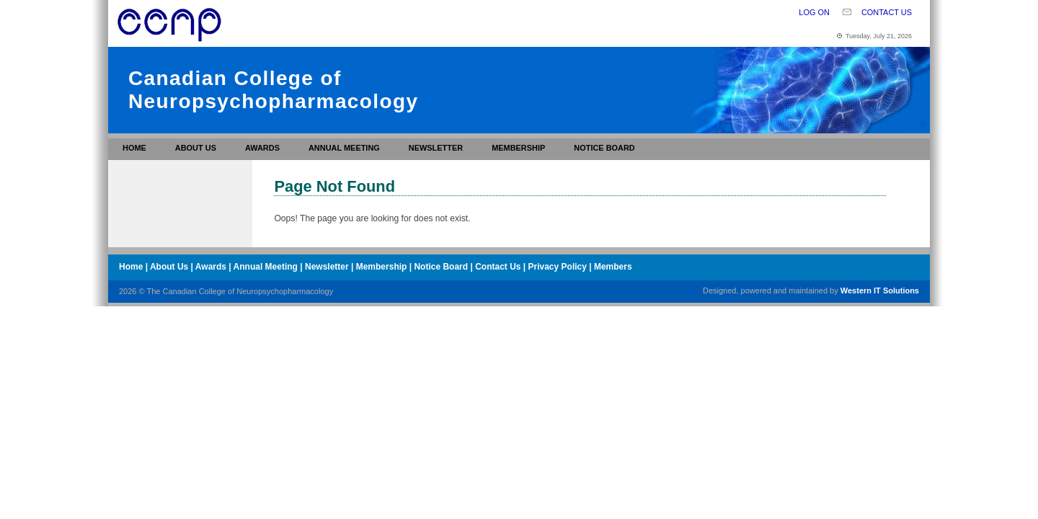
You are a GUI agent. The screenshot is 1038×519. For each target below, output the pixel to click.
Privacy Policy (557, 267)
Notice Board (604, 147)
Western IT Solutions (879, 290)
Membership (518, 147)
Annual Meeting (344, 147)
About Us (195, 147)
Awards (262, 147)
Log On (814, 12)
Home (134, 147)
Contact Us (886, 12)
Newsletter (436, 147)
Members (613, 267)
